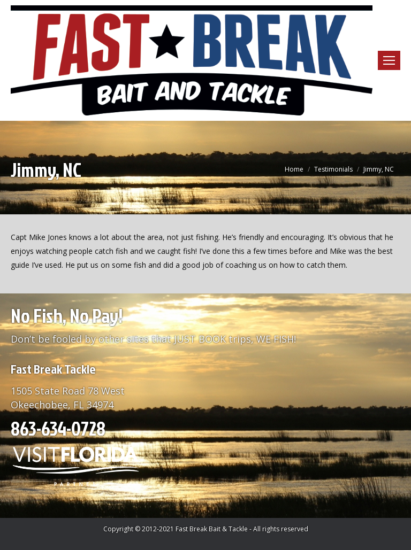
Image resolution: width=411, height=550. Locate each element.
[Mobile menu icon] (389, 60)
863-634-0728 (58, 428)
